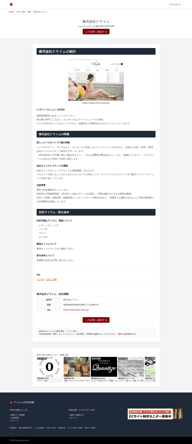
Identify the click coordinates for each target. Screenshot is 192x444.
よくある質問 (39, 428)
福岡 (29, 12)
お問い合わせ (51, 428)
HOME (11, 12)
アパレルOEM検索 (22, 402)
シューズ (82, 26)
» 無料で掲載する (76, 415)
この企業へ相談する (96, 31)
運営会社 (61, 428)
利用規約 (13, 428)
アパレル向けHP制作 (75, 428)
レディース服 (92, 26)
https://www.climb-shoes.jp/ (76, 309)
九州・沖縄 (20, 12)
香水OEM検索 (90, 428)
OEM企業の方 (175, 4)
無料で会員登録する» (127, 334)
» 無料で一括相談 (17, 415)
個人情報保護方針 (25, 428)
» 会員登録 (14, 417)
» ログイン (14, 420)
